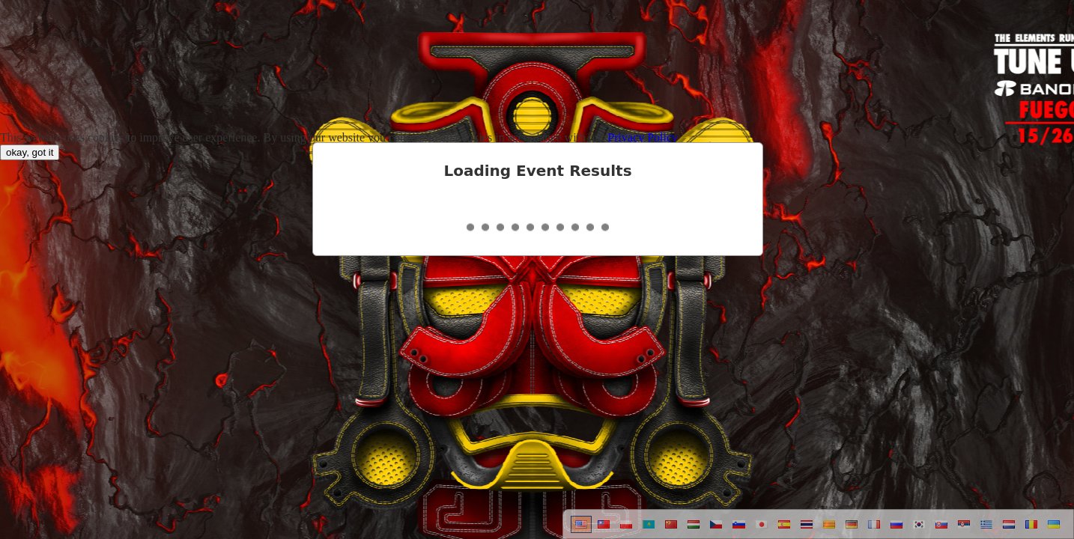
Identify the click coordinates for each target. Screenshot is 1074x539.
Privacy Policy (642, 137)
